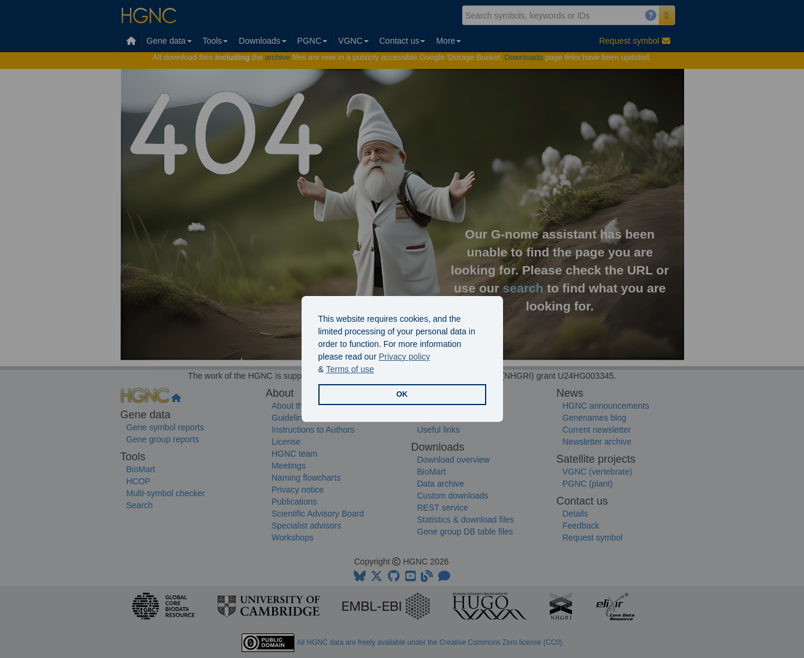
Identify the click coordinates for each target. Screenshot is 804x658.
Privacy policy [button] (404, 356)
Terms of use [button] (350, 369)
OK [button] (402, 394)
